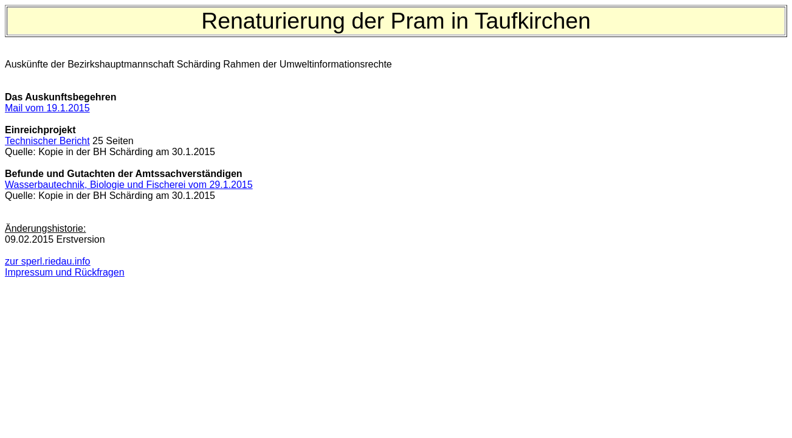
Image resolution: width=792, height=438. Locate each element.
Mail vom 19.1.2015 (47, 108)
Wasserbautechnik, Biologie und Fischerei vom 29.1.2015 (129, 184)
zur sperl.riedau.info (48, 261)
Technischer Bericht (47, 141)
